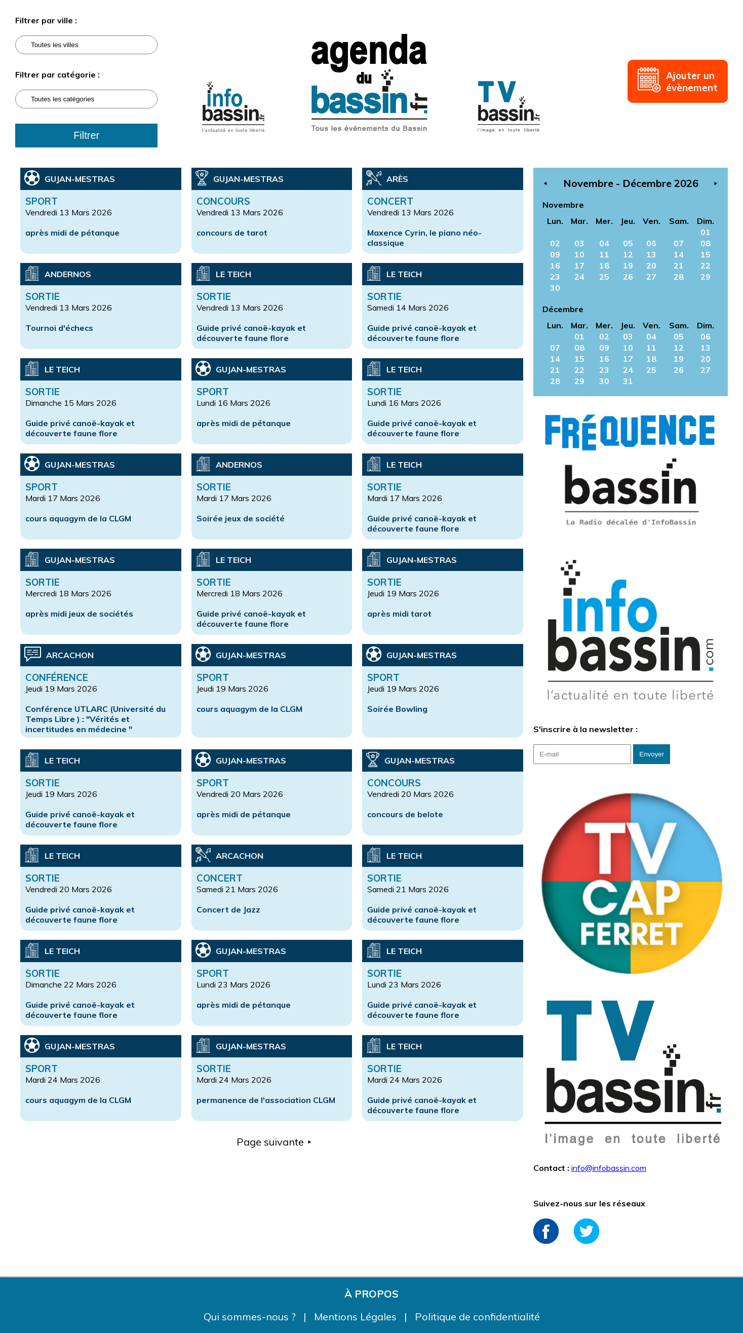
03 (579, 243)
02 (555, 243)
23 (555, 277)
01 (705, 232)
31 (628, 381)
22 (705, 265)
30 (555, 288)
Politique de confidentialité (477, 1316)
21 (679, 265)
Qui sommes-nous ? (251, 1316)
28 (679, 277)
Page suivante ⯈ (274, 1141)
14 (679, 254)
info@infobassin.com (608, 1168)
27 (651, 277)
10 (579, 254)
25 (604, 277)
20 (651, 265)
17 (579, 265)
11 (604, 254)
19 (628, 265)
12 (628, 254)
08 (705, 243)
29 (705, 277)
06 (651, 243)
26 (628, 277)
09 (555, 254)
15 (705, 254)
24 (579, 277)
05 (628, 243)
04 (604, 243)
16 (555, 265)
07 (679, 243)
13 (651, 254)
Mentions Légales (356, 1316)
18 (604, 265)
